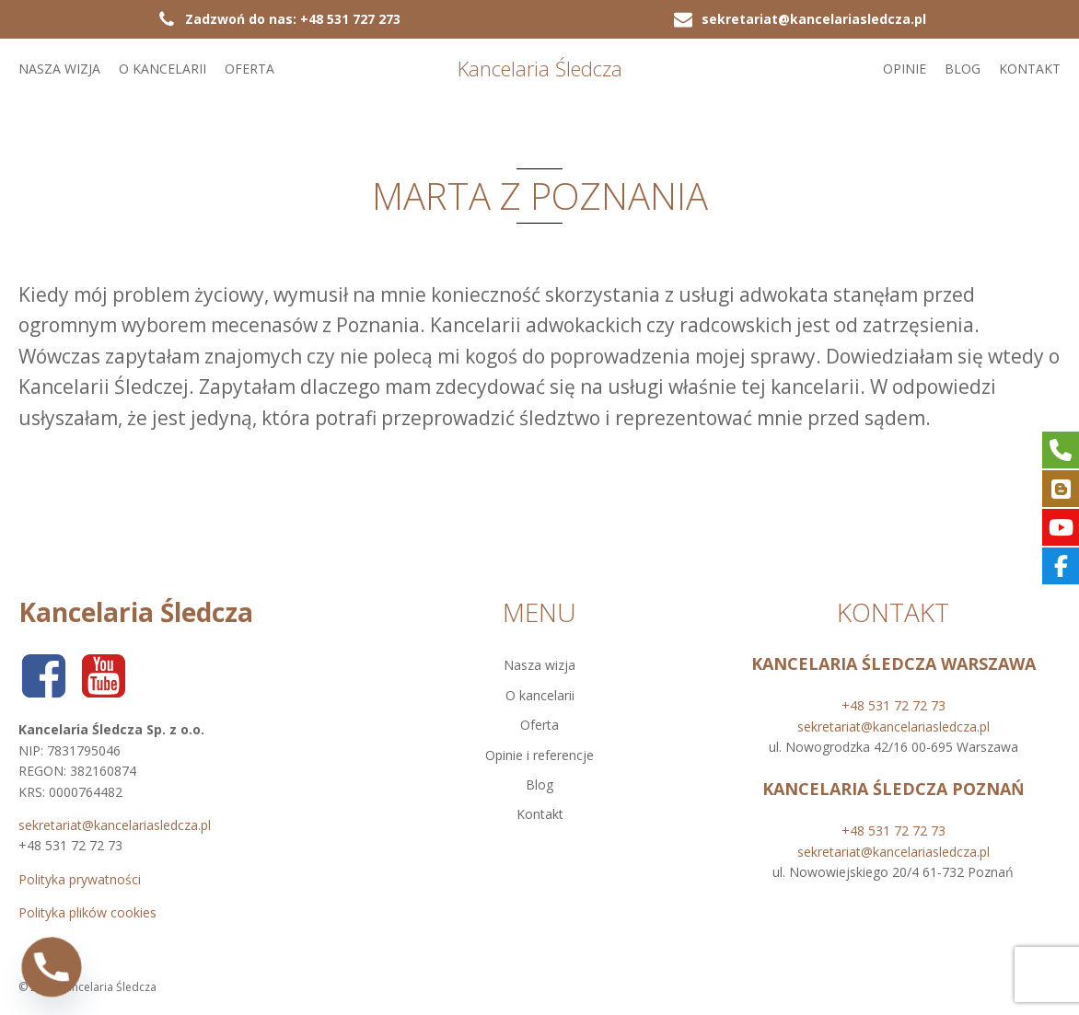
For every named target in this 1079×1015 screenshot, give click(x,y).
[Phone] (51, 967)
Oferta (249, 68)
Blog (962, 68)
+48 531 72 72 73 (893, 705)
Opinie (904, 68)
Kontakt (1030, 68)
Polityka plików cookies (87, 912)
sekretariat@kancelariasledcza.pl (114, 825)
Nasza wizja (59, 68)
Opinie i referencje (539, 755)
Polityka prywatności (79, 879)
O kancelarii (162, 68)
